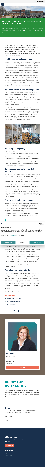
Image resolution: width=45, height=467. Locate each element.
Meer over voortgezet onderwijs (13, 301)
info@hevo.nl (7, 420)
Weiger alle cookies (8, 242)
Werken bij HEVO (8, 453)
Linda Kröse (16, 111)
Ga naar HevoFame (40, 1)
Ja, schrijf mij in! (9, 445)
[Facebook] (14, 311)
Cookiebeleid (7, 457)
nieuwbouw (7, 97)
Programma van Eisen (9, 99)
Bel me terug (22, 367)
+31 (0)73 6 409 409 (8, 416)
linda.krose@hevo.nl (10, 363)
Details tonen (39, 239)
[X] (16, 311)
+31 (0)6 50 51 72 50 (10, 361)
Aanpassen (22, 242)
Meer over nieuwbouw (11, 304)
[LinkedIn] (18, 311)
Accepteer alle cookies (37, 242)
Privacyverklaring (8, 455)
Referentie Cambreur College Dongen (14, 298)
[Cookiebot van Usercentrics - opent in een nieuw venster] (39, 224)
